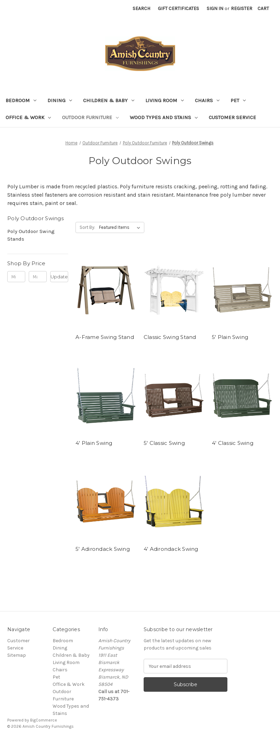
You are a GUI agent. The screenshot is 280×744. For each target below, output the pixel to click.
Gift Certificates (178, 8)
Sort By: (87, 227)
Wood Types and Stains (164, 117)
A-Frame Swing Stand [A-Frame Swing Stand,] (104, 337)
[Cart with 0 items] (263, 8)
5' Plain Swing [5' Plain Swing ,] (230, 337)
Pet (238, 100)
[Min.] (16, 276)
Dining (59, 100)
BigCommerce (43, 720)
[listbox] (121, 227)
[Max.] (38, 276)
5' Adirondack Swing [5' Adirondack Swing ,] (102, 549)
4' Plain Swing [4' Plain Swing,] (93, 443)
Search (141, 8)
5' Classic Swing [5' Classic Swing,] (164, 443)
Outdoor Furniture (90, 117)
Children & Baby (108, 100)
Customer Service (232, 117)
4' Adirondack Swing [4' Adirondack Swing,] (171, 549)
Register (241, 8)
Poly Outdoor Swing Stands (31, 235)
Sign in (215, 8)
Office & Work (28, 117)
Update (59, 276)
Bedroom (21, 100)
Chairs (207, 100)
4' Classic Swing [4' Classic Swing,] (232, 443)
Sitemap (16, 655)
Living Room (164, 100)
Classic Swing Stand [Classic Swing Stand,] (170, 337)
